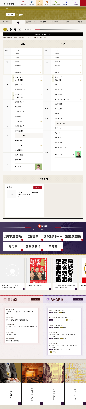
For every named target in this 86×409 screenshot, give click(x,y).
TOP (7, 8)
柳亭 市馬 (68, 138)
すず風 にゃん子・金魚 (68, 99)
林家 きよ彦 (28, 77)
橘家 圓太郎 (28, 150)
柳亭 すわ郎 (68, 65)
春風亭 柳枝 (68, 89)
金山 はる (68, 57)
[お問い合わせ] (83, 3)
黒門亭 (68, 22)
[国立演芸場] (33, 246)
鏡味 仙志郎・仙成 (68, 147)
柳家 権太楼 (28, 131)
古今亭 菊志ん (68, 94)
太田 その (28, 53)
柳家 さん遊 (28, 155)
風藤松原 (68, 133)
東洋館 (80, 22)
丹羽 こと (28, 57)
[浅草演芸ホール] (53, 236)
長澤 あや (68, 53)
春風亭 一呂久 (68, 61)
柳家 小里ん (68, 109)
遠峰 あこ (68, 114)
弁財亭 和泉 (28, 140)
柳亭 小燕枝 (68, 128)
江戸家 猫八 (28, 121)
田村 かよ (28, 50)
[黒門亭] (13, 246)
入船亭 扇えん (28, 65)
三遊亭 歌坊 (28, 61)
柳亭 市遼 (68, 72)
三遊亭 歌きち (68, 69)
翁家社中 (28, 160)
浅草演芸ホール (30, 22)
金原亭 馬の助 (28, 126)
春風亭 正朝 (68, 142)
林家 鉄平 (28, 116)
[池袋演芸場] (73, 236)
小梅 (68, 85)
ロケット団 (28, 145)
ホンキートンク (28, 89)
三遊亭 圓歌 (68, 104)
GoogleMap (35, 193)
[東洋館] (53, 246)
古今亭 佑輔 (28, 80)
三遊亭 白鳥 (28, 97)
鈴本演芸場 (6, 22)
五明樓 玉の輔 (28, 102)
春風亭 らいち (28, 69)
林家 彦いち (28, 94)
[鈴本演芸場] (13, 236)
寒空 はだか (28, 107)
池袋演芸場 (43, 22)
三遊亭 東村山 (28, 72)
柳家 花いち (28, 85)
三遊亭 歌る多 (28, 112)
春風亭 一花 (68, 77)
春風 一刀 (68, 80)
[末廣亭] (33, 236)
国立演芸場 (55, 22)
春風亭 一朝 (68, 118)
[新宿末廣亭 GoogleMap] (62, 200)
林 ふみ (68, 50)
